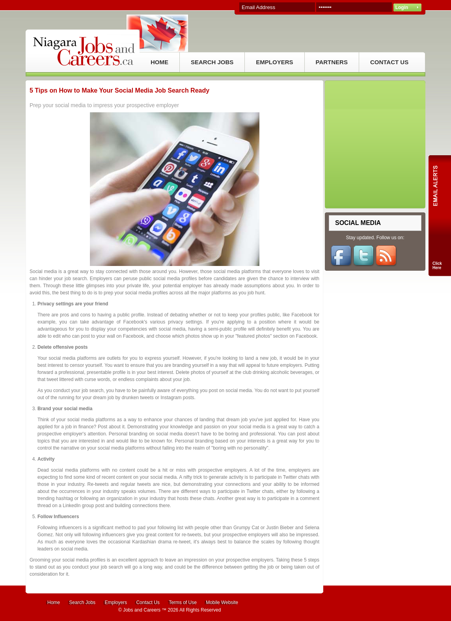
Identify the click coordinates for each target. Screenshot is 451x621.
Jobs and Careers (141, 610)
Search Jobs (82, 602)
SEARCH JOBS (212, 62)
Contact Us (147, 602)
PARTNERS (332, 62)
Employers (115, 602)
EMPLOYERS (274, 62)
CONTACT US (389, 62)
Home (53, 602)
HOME (159, 62)
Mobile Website (222, 602)
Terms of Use (183, 602)
